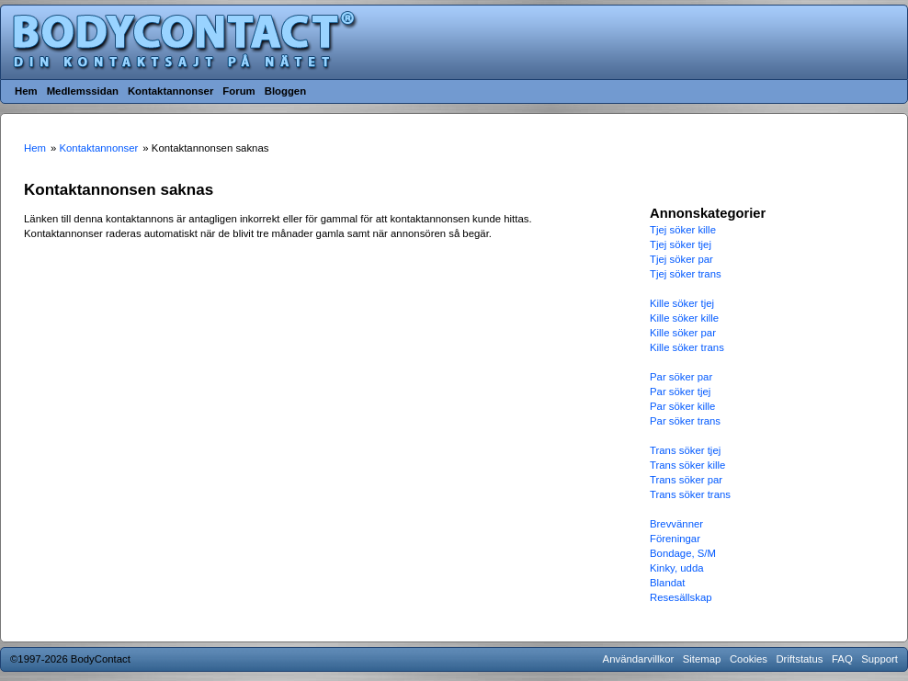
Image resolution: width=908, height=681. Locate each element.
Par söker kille (682, 406)
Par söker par (681, 376)
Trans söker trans (690, 494)
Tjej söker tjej (680, 244)
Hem (26, 90)
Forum (238, 90)
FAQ (842, 658)
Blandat (668, 582)
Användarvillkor (639, 658)
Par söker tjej (680, 391)
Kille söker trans (687, 347)
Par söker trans (685, 420)
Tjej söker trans (685, 273)
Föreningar (675, 538)
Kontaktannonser (170, 90)
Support (879, 658)
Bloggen (285, 90)
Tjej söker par (681, 259)
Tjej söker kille (683, 229)
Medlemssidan (83, 90)
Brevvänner (676, 523)
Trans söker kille (687, 465)
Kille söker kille (684, 317)
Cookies (748, 658)
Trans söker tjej (685, 450)
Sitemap (702, 658)
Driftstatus (799, 658)
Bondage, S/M (683, 553)
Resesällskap (681, 597)
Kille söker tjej (682, 303)
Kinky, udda (677, 567)
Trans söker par (686, 479)
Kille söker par (683, 332)
